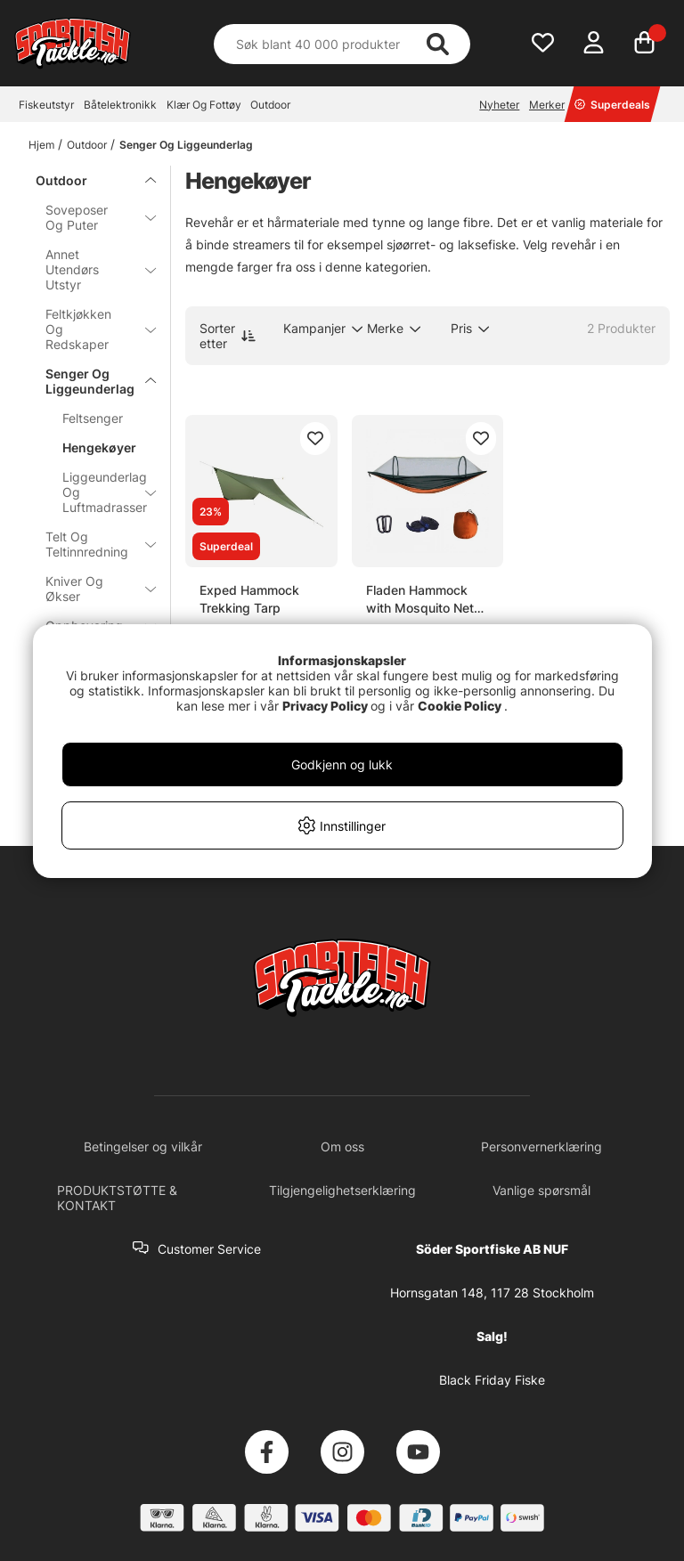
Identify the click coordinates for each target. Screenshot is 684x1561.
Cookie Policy (459, 705)
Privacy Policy (325, 705)
